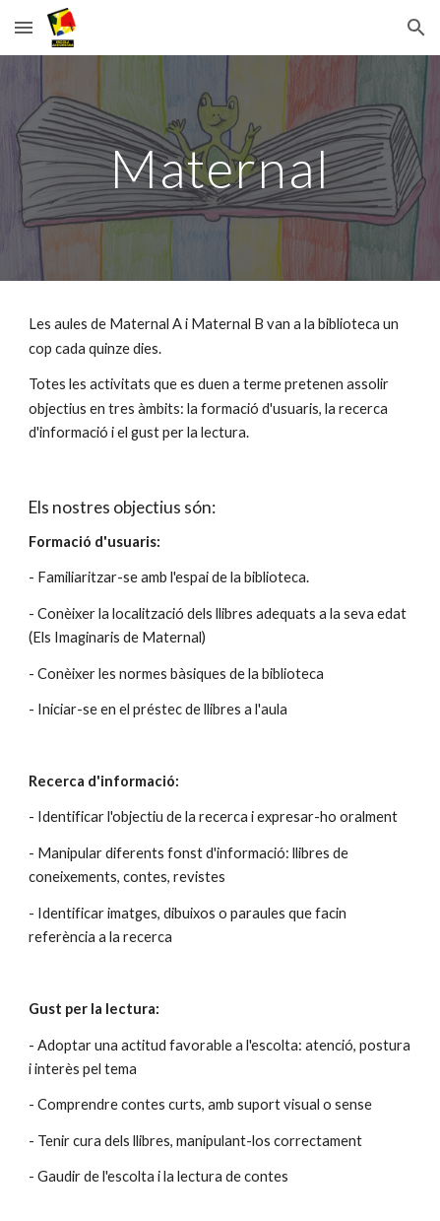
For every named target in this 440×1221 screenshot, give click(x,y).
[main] (219, 168)
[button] (23, 27)
